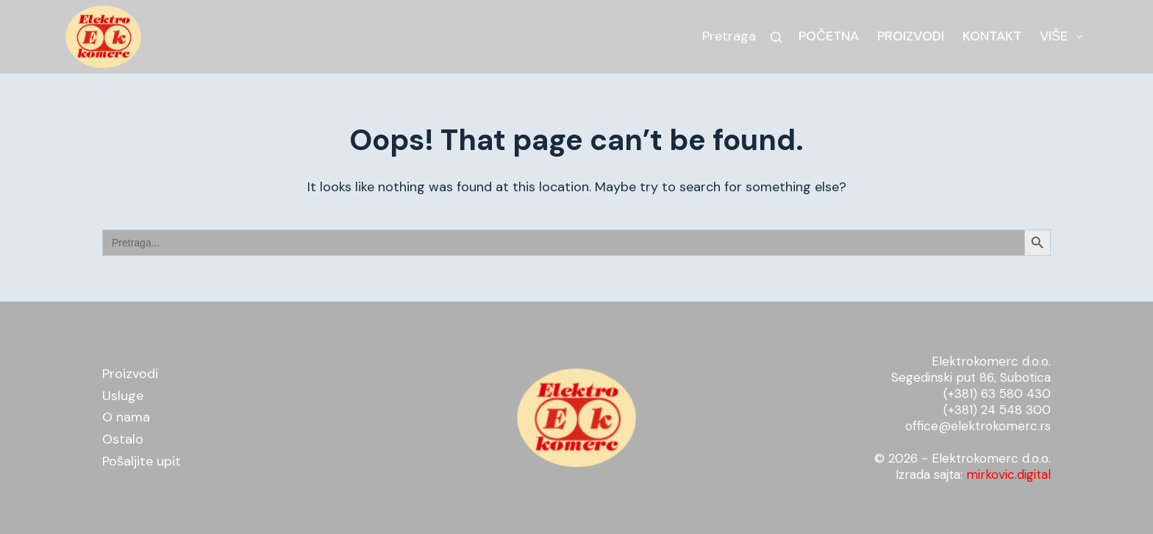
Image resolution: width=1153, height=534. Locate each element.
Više (1064, 36)
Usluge (122, 396)
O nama (126, 417)
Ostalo (122, 439)
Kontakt (992, 36)
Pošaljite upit (141, 461)
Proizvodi (910, 36)
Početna (829, 36)
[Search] (776, 37)
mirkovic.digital (1008, 474)
